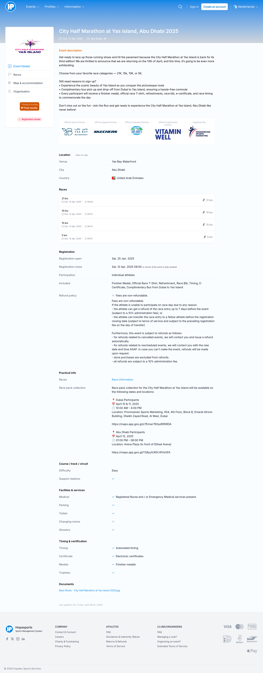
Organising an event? (169, 641)
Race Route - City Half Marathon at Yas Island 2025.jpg (89, 590)
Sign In (194, 6)
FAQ (108, 632)
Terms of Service (115, 646)
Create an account (214, 6)
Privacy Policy (63, 646)
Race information (122, 379)
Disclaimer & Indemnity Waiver (123, 636)
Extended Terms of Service (172, 646)
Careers (59, 636)
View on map (81, 155)
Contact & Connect (65, 632)
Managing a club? (167, 636)
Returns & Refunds (116, 641)
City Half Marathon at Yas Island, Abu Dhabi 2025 (118, 31)
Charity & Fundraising (67, 641)
